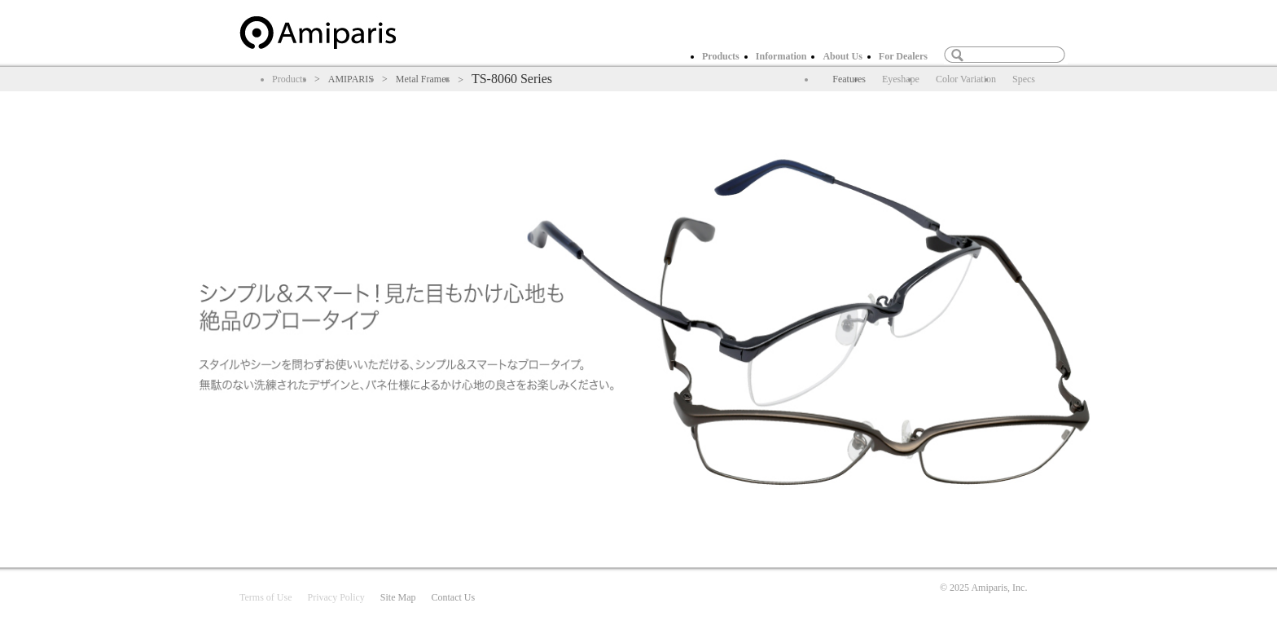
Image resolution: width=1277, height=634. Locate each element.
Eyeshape (900, 79)
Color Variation (966, 79)
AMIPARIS (351, 79)
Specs (1023, 79)
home (317, 32)
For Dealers (903, 56)
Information (781, 56)
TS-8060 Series (512, 79)
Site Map (398, 597)
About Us (842, 56)
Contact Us (453, 597)
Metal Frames (423, 79)
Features (849, 79)
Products (720, 56)
